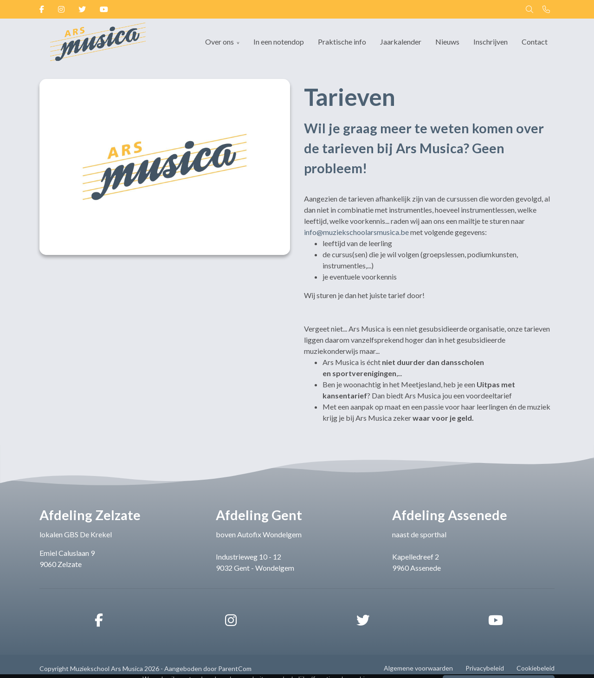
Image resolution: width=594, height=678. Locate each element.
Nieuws (447, 41)
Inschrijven (490, 41)
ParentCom (235, 668)
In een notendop (278, 41)
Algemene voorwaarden (418, 668)
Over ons (219, 41)
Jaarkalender (400, 41)
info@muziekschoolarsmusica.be (356, 232)
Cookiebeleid (536, 668)
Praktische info (342, 41)
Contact (535, 41)
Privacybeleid (484, 668)
